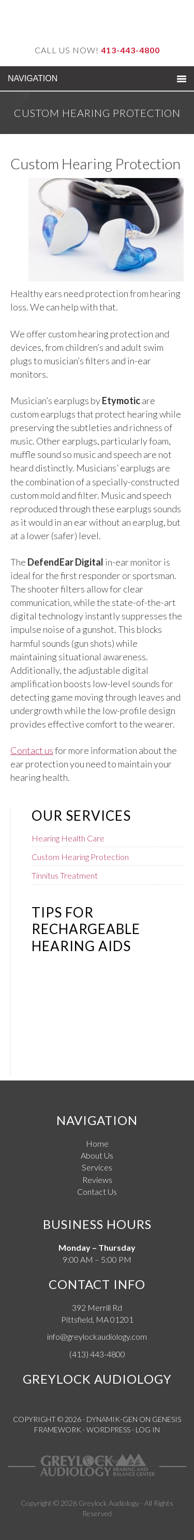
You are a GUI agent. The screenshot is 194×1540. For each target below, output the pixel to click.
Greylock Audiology (109, 1503)
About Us (97, 1155)
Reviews (97, 1179)
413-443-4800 (130, 50)
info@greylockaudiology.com (97, 1336)
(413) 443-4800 (97, 1354)
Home (97, 1143)
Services (97, 1167)
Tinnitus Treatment (65, 875)
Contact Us (97, 1191)
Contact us (31, 750)
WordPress (108, 1429)
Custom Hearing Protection (80, 857)
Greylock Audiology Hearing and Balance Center (97, 22)
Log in (148, 1429)
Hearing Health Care (68, 838)
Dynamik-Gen (112, 1419)
